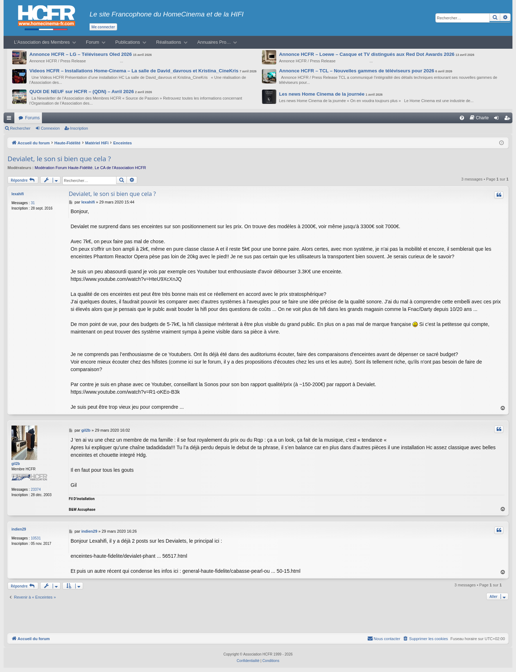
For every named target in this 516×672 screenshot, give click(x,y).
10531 (36, 538)
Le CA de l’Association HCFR (120, 167)
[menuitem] (462, 117)
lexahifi (17, 194)
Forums (32, 117)
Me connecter (103, 26)
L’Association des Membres (42, 42)
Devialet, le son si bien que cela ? (59, 158)
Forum (92, 42)
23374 (36, 489)
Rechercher (20, 128)
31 (33, 203)
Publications (127, 42)
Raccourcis (10, 119)
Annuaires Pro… (214, 42)
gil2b (15, 464)
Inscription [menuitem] (508, 119)
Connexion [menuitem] (498, 119)
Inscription (79, 128)
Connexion (50, 128)
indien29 (18, 529)
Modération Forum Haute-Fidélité (63, 167)
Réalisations (168, 42)
